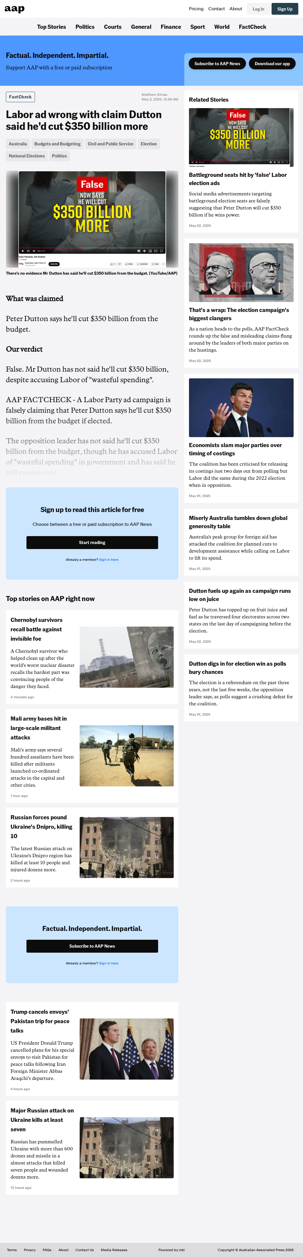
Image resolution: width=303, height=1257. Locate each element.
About (236, 8)
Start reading (92, 542)
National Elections (27, 156)
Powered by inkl (171, 1250)
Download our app (272, 63)
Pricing (196, 8)
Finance (171, 26)
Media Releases (114, 1250)
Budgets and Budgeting (57, 144)
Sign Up (284, 9)
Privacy (30, 1250)
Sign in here (108, 560)
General (141, 26)
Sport (197, 26)
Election (149, 144)
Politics (85, 26)
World (222, 26)
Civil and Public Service (110, 144)
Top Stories (51, 26)
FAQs (47, 1250)
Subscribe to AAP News (217, 63)
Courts (113, 26)
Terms (12, 1250)
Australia (18, 144)
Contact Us (85, 1250)
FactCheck (252, 26)
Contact (216, 8)
